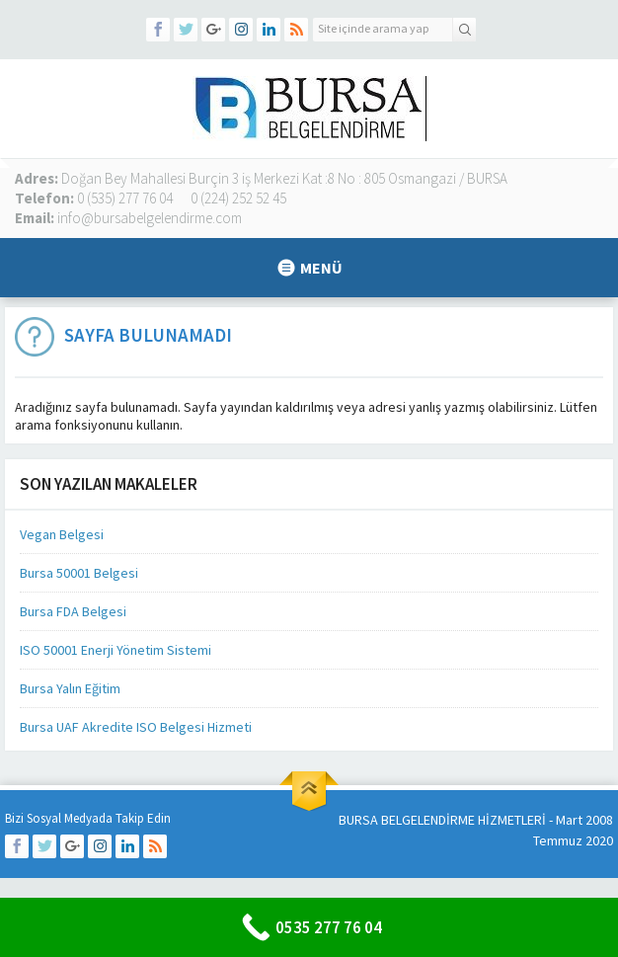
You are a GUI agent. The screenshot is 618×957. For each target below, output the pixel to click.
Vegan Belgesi (62, 534)
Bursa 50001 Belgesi (79, 573)
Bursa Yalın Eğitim (70, 688)
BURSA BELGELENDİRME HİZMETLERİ (442, 820)
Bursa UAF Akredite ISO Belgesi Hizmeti (136, 727)
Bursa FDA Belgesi (73, 611)
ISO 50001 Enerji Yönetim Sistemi (115, 650)
